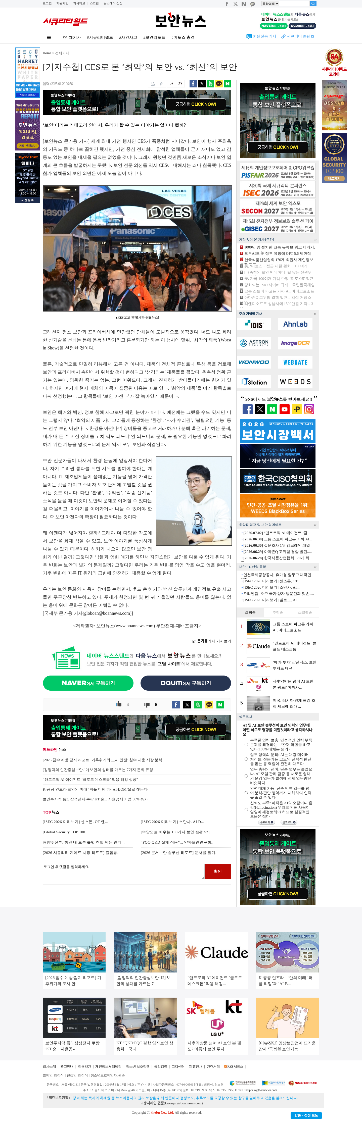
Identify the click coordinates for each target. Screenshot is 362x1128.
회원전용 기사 (265, 36)
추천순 (278, 612)
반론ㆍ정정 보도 (306, 1115)
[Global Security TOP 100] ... (67, 832)
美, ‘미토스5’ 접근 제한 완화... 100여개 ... (278, 266)
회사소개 (49, 1066)
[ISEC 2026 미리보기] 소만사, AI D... (172, 822)
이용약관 (84, 1066)
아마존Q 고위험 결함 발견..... (277, 552)
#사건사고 (128, 37)
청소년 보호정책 (138, 1066)
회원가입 (62, 3)
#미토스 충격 (183, 37)
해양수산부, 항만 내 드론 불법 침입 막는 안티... (84, 842)
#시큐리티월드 (100, 37)
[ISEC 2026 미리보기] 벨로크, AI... (271, 600)
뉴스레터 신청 (113, 3)
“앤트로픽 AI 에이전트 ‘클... (276, 533)
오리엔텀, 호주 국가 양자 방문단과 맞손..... (278, 594)
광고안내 (66, 1066)
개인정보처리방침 (108, 1066)
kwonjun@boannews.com (183, 1103)
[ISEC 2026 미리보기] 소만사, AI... (271, 587)
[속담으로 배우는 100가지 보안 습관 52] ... (177, 832)
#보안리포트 (154, 37)
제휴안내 (195, 1066)
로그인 (47, 3)
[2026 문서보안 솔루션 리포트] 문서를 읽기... (180, 853)
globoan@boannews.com (107, 613)
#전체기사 (72, 37)
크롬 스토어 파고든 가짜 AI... (277, 539)
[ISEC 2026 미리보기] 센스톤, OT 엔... (75, 822)
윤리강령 (160, 1066)
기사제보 (79, 3)
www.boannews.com (135, 625)
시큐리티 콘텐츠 (300, 36)
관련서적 (213, 1066)
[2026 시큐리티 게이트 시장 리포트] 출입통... (82, 853)
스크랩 (94, 3)
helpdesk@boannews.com (261, 1090)
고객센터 (178, 1066)
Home (47, 53)
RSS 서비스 (235, 1066)
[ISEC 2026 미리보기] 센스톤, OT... (271, 581)
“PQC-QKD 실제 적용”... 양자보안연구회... (177, 842)
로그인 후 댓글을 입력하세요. (124, 871)
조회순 (250, 612)
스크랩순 (305, 612)
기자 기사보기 (211, 641)
